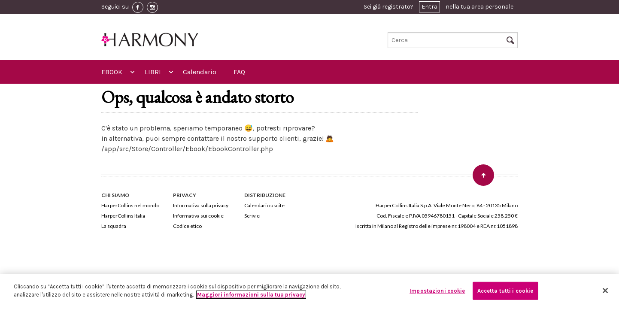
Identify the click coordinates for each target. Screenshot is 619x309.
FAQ (239, 72)
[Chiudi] (605, 290)
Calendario (199, 72)
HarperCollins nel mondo (130, 205)
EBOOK (111, 72)
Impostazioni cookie (437, 291)
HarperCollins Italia (123, 215)
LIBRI (153, 72)
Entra (429, 6)
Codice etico (187, 226)
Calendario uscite (264, 205)
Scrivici (252, 215)
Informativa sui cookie (198, 215)
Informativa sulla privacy (200, 205)
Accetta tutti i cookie (505, 291)
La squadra (113, 226)
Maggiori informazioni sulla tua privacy (251, 294)
